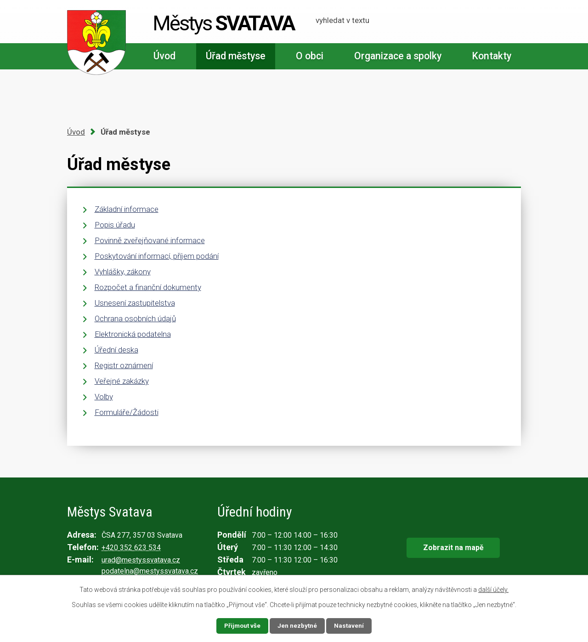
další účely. (493, 589)
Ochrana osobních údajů (135, 318)
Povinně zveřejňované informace (150, 240)
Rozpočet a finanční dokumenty (148, 287)
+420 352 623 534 (131, 547)
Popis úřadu (115, 224)
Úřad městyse (236, 56)
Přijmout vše (242, 625)
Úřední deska (116, 349)
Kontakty (491, 56)
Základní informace (126, 209)
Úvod (164, 56)
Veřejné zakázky (122, 381)
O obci (309, 56)
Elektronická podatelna (133, 334)
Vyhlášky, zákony (123, 271)
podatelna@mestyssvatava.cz (150, 571)
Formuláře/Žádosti (126, 412)
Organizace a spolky (397, 56)
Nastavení (350, 625)
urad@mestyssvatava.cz (141, 560)
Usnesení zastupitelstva (135, 302)
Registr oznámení (124, 365)
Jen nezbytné (298, 625)
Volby (104, 396)
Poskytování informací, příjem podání (157, 256)
